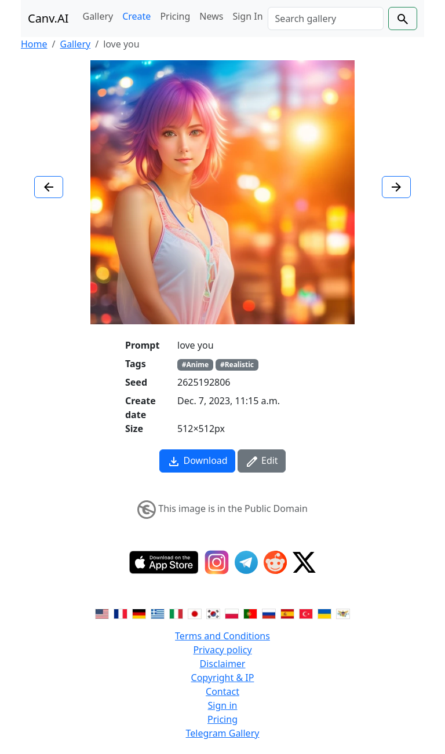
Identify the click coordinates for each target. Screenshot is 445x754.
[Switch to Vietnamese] (343, 612)
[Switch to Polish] (232, 612)
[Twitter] (304, 562)
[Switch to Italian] (176, 612)
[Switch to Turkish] (306, 612)
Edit (261, 461)
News (211, 16)
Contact (222, 691)
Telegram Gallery (223, 733)
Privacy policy (222, 649)
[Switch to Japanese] (195, 612)
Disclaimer (223, 663)
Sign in (223, 705)
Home (34, 44)
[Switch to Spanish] (287, 612)
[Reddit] (275, 562)
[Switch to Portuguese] (250, 612)
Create (136, 16)
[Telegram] (246, 562)
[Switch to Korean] (213, 612)
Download (197, 461)
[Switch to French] (120, 612)
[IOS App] (164, 562)
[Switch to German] (139, 612)
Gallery (98, 16)
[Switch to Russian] (269, 612)
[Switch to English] (102, 612)
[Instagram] (216, 562)
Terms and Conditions (222, 635)
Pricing (175, 16)
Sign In (247, 16)
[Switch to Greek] (158, 612)
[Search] (326, 18)
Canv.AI (48, 18)
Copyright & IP (222, 677)
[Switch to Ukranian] (324, 612)
